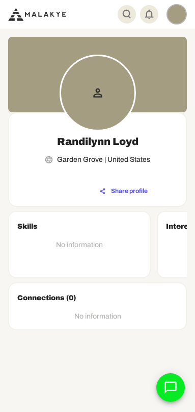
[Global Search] (127, 14)
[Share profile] (123, 191)
